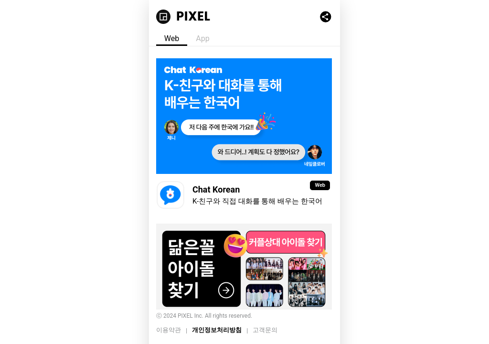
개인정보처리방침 (217, 329)
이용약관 (168, 329)
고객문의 (265, 329)
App (202, 38)
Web (171, 38)
